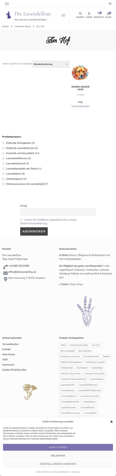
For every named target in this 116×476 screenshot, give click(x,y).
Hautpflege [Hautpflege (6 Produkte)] (97, 367)
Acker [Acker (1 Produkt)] (63, 345)
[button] (111, 421)
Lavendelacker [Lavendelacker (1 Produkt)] (96, 379)
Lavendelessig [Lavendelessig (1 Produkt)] (67, 390)
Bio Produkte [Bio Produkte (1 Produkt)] (85, 350)
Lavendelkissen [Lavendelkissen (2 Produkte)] (87, 407)
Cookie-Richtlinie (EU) (14, 369)
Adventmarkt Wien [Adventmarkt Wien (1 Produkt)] (79, 345)
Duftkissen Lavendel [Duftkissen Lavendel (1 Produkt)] (95, 362)
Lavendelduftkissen (16, 158)
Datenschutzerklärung (61, 471)
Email (23, 206)
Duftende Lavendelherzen (20, 148)
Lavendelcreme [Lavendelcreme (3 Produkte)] (68, 384)
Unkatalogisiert (14, 179)
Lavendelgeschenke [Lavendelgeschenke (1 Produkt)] (70, 401)
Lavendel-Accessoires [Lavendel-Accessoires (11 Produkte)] (95, 373)
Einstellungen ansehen (58, 463)
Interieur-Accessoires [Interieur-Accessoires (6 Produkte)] (71, 373)
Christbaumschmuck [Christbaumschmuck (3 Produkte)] (70, 356)
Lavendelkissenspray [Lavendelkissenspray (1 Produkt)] (70, 413)
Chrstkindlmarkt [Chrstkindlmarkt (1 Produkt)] (91, 356)
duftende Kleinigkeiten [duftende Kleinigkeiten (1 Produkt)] (71, 362)
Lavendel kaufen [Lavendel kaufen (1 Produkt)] (68, 407)
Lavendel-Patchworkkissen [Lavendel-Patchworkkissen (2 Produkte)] (73, 379)
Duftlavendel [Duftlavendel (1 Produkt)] (67, 367)
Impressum (75, 471)
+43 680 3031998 (18, 266)
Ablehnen (58, 455)
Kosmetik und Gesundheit (20, 153)
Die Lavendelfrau (32, 13)
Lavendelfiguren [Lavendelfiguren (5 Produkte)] (68, 396)
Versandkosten (80, 106)
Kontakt (6, 349)
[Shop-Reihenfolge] (51, 64)
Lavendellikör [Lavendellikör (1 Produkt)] (90, 413)
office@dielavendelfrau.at (22, 272)
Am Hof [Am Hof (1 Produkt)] (96, 345)
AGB (5, 359)
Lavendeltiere (13, 173)
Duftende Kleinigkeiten (18, 143)
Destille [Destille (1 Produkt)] (106, 356)
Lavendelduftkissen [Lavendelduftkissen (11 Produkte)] (88, 384)
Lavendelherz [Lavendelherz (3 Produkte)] (89, 401)
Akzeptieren (58, 447)
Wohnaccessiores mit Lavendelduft (25, 184)
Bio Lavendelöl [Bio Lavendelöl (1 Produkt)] (68, 350)
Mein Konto (8, 354)
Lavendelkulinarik (15, 163)
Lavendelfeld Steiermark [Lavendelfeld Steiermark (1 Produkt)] (89, 390)
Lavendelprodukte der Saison (22, 168)
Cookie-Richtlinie (43, 471)
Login (89, 15)
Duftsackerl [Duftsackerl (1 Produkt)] (82, 367)
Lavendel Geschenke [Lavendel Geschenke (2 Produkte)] (89, 396)
